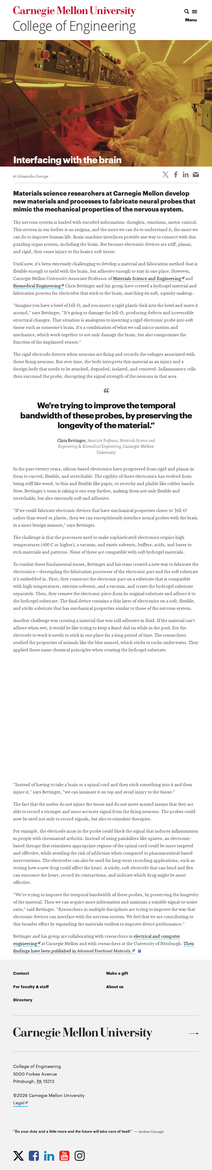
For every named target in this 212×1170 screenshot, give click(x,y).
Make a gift (117, 973)
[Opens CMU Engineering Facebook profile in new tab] (35, 1156)
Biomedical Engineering (38, 286)
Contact (21, 973)
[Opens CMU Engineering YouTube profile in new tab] (66, 1156)
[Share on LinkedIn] (186, 174)
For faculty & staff (31, 986)
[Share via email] (196, 174)
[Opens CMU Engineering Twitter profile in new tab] (20, 1156)
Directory (22, 999)
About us (115, 986)
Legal (20, 1103)
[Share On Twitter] (165, 174)
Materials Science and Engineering (148, 278)
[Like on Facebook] (176, 174)
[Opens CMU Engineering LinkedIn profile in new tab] (51, 1156)
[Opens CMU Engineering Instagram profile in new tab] (81, 1156)
